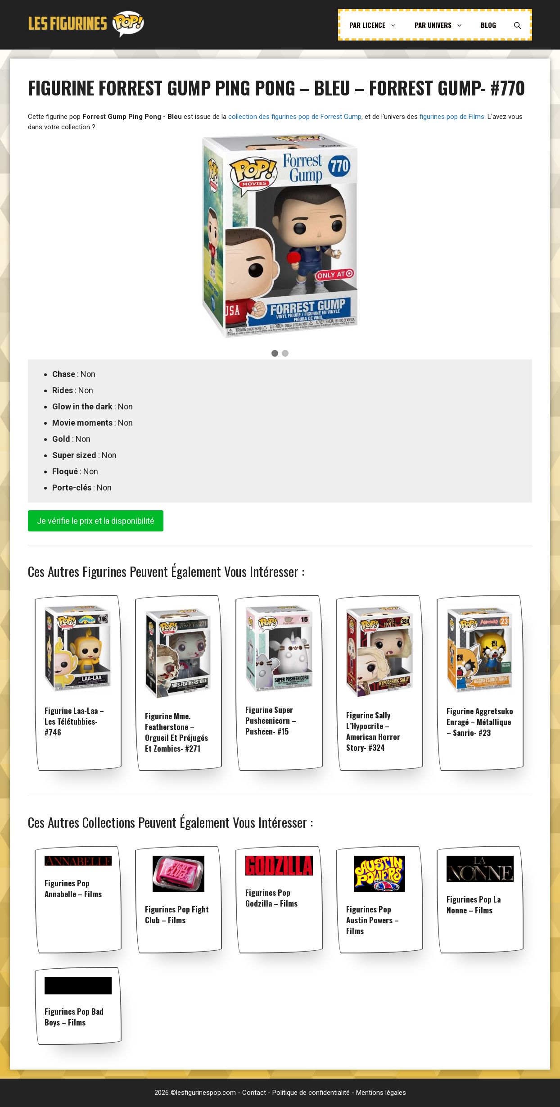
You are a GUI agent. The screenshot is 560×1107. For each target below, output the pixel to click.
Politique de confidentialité (311, 1093)
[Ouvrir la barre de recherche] (517, 24)
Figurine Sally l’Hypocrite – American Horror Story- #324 (373, 731)
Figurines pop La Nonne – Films (474, 905)
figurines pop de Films (452, 117)
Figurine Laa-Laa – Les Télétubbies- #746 (74, 721)
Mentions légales (381, 1093)
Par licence (377, 24)
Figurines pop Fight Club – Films (177, 914)
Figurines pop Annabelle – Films (73, 888)
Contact (254, 1093)
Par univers (443, 24)
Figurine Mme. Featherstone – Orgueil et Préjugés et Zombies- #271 (176, 732)
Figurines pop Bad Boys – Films (74, 1017)
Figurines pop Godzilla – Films (271, 898)
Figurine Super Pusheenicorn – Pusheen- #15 (270, 720)
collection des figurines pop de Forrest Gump (294, 117)
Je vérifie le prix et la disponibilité (95, 521)
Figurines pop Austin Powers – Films (372, 919)
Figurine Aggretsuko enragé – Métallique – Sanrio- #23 (480, 721)
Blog (488, 25)
